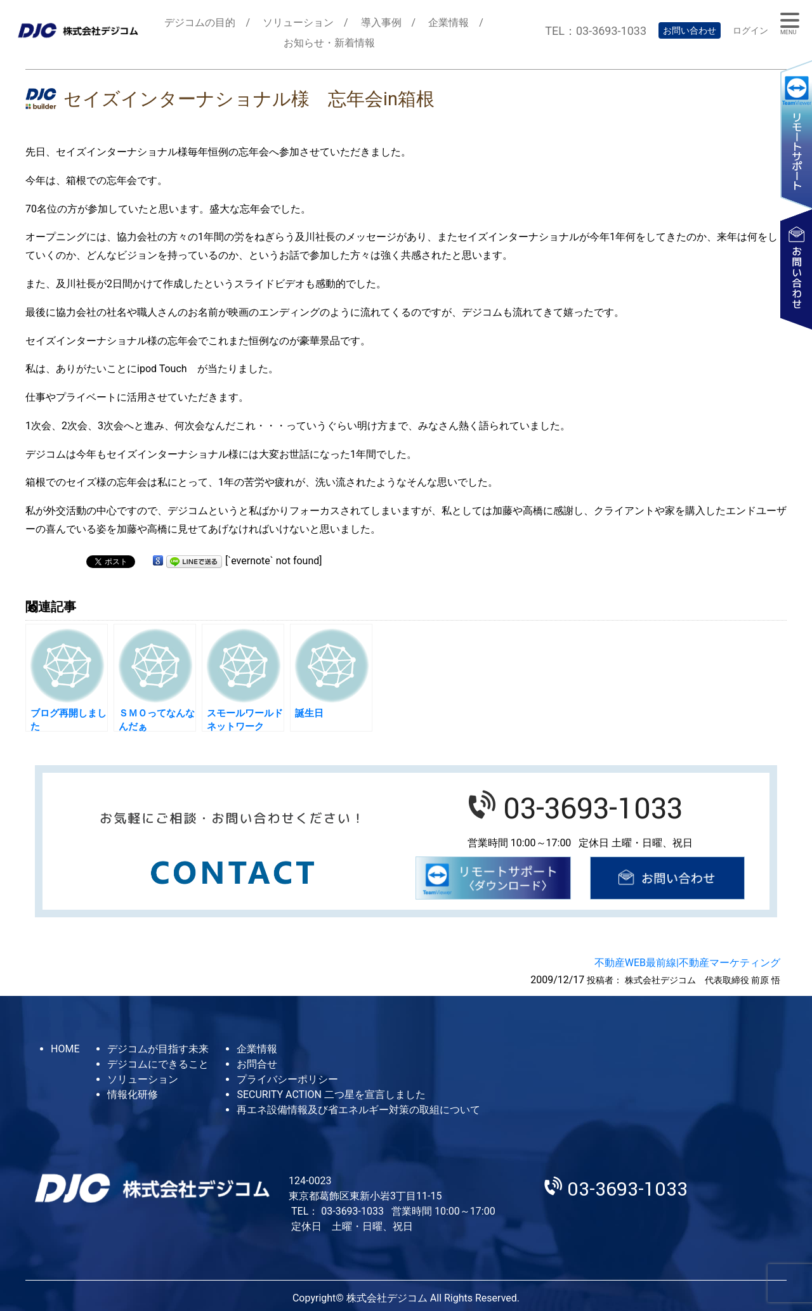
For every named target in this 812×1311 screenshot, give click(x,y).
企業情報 (448, 22)
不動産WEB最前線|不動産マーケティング (687, 963)
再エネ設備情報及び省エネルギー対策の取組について (358, 1110)
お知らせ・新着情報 (329, 43)
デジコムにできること (158, 1064)
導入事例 (381, 22)
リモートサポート (796, 134)
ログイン (750, 30)
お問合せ (257, 1064)
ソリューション (298, 22)
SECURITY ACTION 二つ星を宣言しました (331, 1094)
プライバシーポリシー (287, 1079)
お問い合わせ (689, 30)
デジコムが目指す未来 (158, 1049)
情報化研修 (132, 1094)
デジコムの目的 (199, 22)
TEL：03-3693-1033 (595, 30)
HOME (65, 1049)
